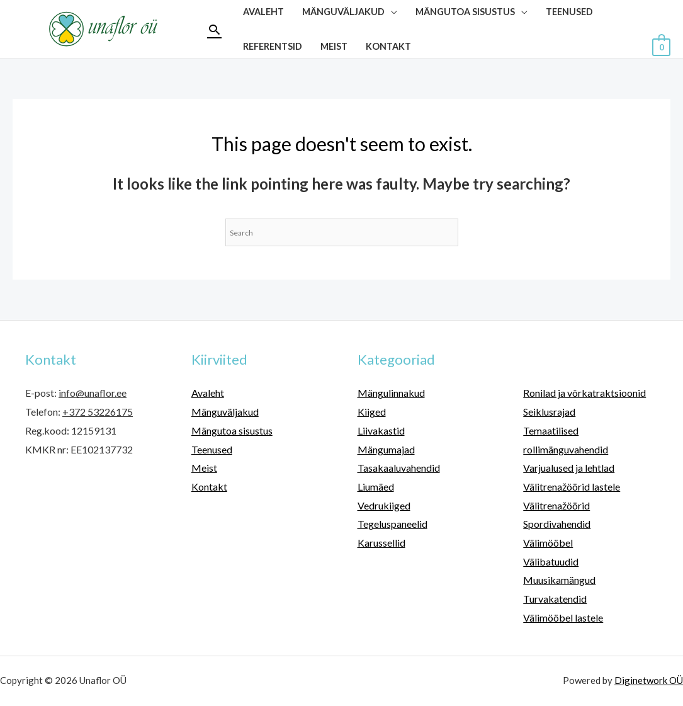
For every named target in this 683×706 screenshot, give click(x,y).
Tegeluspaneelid (392, 524)
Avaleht (207, 393)
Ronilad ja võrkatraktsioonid (584, 393)
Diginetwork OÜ (648, 680)
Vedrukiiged (384, 505)
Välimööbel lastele (563, 617)
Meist (333, 46)
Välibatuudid (551, 561)
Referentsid (272, 46)
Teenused (211, 449)
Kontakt (388, 46)
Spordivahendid (556, 524)
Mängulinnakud (391, 393)
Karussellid (381, 543)
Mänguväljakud (225, 412)
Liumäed (376, 486)
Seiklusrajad (549, 412)
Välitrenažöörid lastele (571, 486)
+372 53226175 (97, 412)
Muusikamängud (559, 580)
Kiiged (372, 412)
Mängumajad (386, 449)
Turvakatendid (555, 599)
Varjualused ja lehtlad (568, 468)
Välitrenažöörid (556, 505)
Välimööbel (548, 543)
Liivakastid (381, 430)
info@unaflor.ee (93, 393)
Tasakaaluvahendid (399, 468)
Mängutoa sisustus (232, 430)
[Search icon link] (214, 29)
